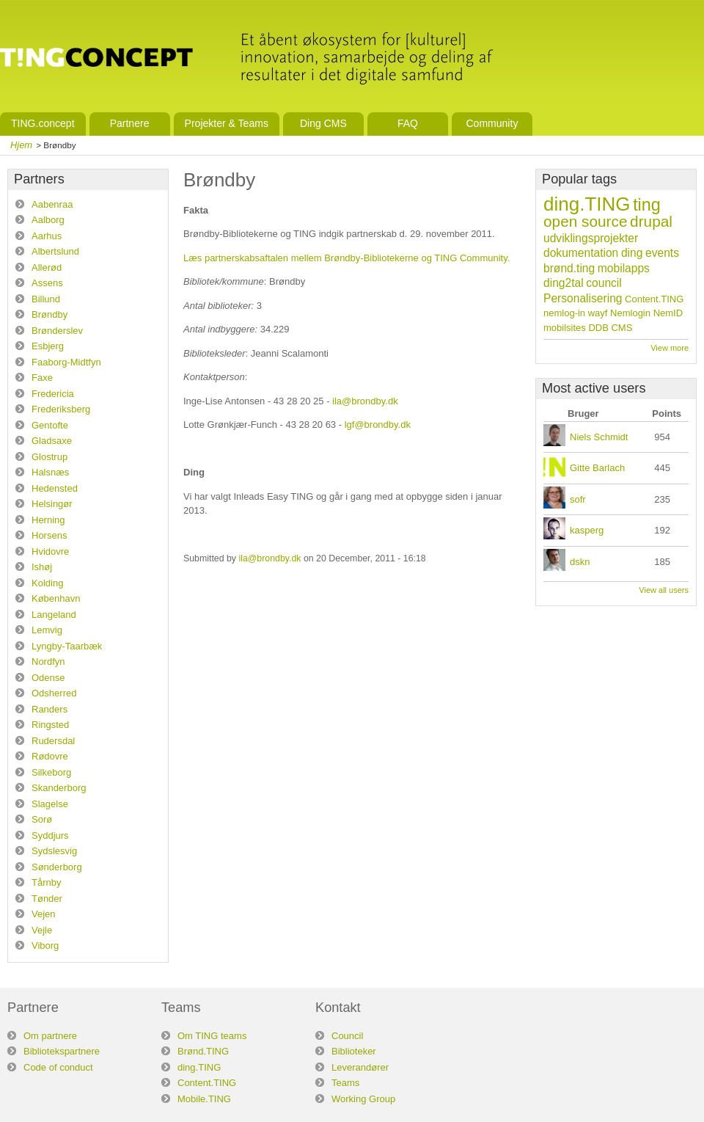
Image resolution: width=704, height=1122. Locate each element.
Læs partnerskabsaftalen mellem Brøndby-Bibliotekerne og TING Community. (346, 257)
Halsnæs (50, 472)
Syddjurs (50, 835)
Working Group (363, 1098)
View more (669, 347)
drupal (651, 221)
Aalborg (48, 219)
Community (492, 123)
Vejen (44, 913)
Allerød (47, 267)
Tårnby (46, 882)
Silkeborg (51, 772)
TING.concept (43, 123)
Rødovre (50, 756)
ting (647, 204)
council (604, 283)
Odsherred (54, 693)
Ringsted (50, 724)
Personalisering (582, 298)
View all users (664, 590)
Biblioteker (353, 1051)
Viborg (45, 945)
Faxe (42, 377)
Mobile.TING (204, 1098)
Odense (48, 677)
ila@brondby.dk (365, 401)
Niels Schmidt (599, 436)
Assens (47, 282)
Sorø (42, 819)
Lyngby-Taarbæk (67, 646)
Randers (49, 709)
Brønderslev (57, 330)
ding (631, 253)
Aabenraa (52, 204)
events (662, 253)
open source (585, 221)
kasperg (587, 530)
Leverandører (360, 1067)
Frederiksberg (61, 409)
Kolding (47, 583)
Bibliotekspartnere (61, 1051)
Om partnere (50, 1035)
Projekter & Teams (226, 123)
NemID (668, 312)
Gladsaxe (52, 440)
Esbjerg (48, 345)
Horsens (49, 535)
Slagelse (50, 803)
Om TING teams (211, 1035)
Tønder (47, 898)
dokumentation (580, 253)
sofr (578, 499)
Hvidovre (50, 551)
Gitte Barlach (597, 467)
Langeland (54, 614)
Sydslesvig (54, 850)
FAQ (407, 123)
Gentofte (50, 425)
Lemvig (47, 629)
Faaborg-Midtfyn (66, 362)
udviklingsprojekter (590, 238)
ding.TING (587, 204)
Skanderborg (59, 787)
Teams (345, 1082)
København (56, 598)
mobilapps (624, 268)
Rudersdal (53, 740)
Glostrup (49, 456)
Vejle (42, 930)
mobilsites (564, 327)
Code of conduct (58, 1067)
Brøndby (49, 314)
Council (347, 1035)
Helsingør (52, 503)
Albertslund (55, 251)
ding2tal (563, 283)
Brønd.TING (203, 1051)
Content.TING (654, 299)
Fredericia (53, 393)
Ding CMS (323, 123)
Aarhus (47, 235)
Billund (46, 299)
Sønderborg (57, 867)
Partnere (130, 123)
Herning (48, 519)
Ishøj (42, 566)
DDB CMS (610, 327)
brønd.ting (569, 268)
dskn (580, 561)
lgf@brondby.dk (378, 424)
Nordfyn (48, 661)
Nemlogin (630, 312)
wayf (598, 312)
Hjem (21, 144)
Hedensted (55, 488)
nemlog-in (564, 312)
